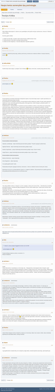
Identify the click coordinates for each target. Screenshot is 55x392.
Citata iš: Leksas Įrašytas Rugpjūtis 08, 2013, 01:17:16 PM (16, 245)
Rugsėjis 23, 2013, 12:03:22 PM (8, 95)
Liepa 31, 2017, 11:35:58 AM (7, 263)
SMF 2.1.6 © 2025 (4, 388)
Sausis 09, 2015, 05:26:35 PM (7, 242)
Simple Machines (11, 388)
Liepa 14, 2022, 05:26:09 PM (7, 344)
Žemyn (2, 22)
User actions (50, 22)
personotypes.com (6, 83)
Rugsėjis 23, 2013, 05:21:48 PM (8, 203)
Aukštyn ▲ (52, 388)
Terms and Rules (46, 388)
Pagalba (40, 388)
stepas (6, 342)
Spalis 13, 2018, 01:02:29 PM (7, 329)
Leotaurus (7, 225)
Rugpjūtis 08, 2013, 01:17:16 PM (8, 80)
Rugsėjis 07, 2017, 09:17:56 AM (8, 312)
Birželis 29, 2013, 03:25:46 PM (9, 28)
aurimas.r (6, 261)
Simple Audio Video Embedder (6, 390)
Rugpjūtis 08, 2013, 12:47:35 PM (8, 65)
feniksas (6, 135)
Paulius (6, 78)
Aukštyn (3, 380)
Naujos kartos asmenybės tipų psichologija (18, 5)
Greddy (6, 26)
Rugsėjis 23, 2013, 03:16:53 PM (8, 137)
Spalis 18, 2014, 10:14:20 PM (7, 227)
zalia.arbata (7, 63)
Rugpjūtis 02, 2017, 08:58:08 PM (8, 282)
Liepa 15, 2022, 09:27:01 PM (7, 360)
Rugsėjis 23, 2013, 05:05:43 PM (8, 182)
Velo (5, 240)
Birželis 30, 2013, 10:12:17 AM (8, 50)
